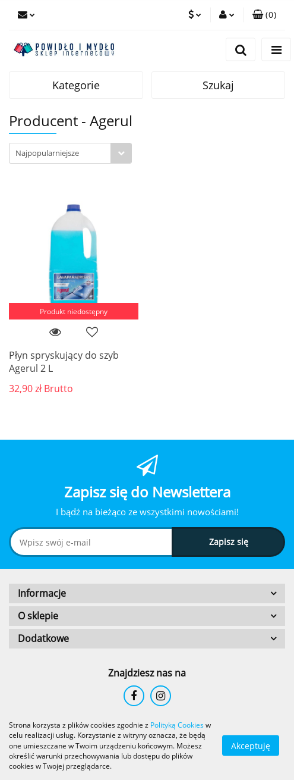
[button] (264, 15)
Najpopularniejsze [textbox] (47, 153)
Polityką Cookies (177, 725)
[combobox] (70, 153)
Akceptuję (250, 745)
